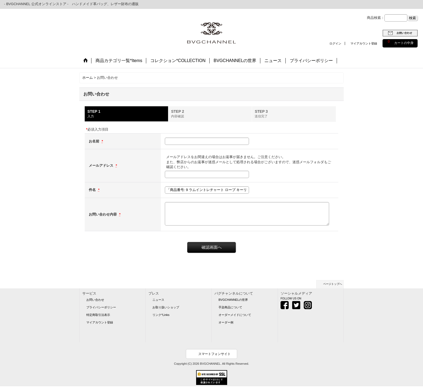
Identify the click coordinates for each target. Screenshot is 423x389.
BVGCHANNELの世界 (233, 299)
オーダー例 (226, 322)
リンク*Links (160, 314)
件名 (93, 190)
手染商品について (230, 307)
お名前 (94, 141)
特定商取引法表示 (98, 314)
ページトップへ (332, 283)
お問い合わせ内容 (103, 214)
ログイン (335, 43)
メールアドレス (101, 165)
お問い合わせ (95, 299)
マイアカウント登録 (363, 43)
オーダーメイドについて (235, 314)
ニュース (158, 299)
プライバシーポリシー (101, 307)
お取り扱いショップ (165, 307)
